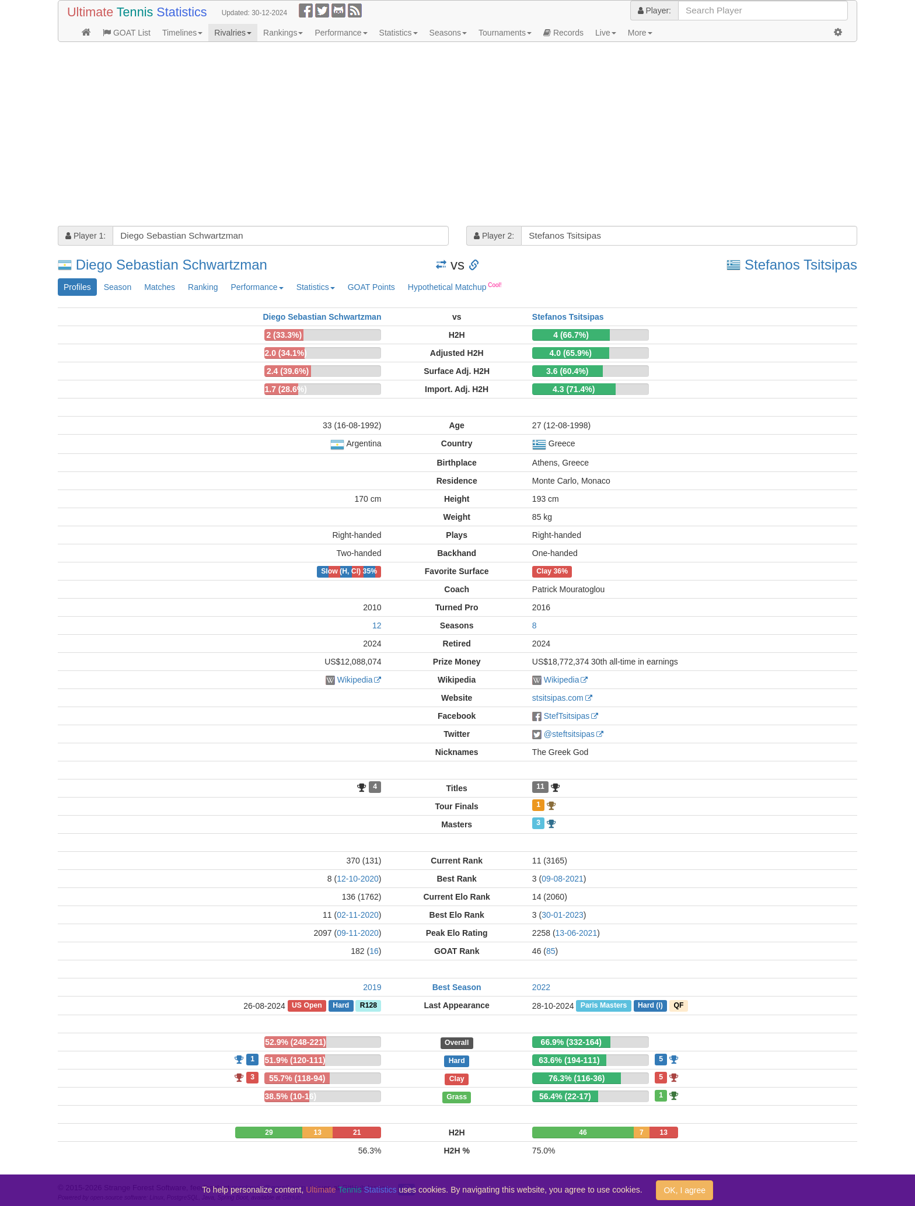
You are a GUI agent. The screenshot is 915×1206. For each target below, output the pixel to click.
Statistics (398, 32)
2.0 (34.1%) (285, 353)
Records (563, 32)
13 (318, 1132)
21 (357, 1132)
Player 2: (494, 235)
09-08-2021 (563, 878)
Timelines (182, 32)
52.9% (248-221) (295, 1042)
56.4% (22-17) (565, 1096)
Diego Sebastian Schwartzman (171, 264)
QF (678, 1006)
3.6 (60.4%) (567, 371)
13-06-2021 (577, 933)
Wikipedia (355, 679)
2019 (372, 987)
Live (605, 32)
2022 (541, 987)
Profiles (77, 287)
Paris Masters (604, 1006)
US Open (307, 1006)
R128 (368, 1006)
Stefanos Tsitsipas (801, 264)
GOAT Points (371, 287)
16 (374, 951)
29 (269, 1132)
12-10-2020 (358, 878)
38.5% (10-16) (290, 1096)
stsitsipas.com (558, 697)
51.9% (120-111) (294, 1060)
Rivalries (233, 32)
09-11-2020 (358, 933)
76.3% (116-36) (577, 1078)
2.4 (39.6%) (288, 371)
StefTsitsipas (567, 716)
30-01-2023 (563, 915)
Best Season (456, 987)
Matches (159, 287)
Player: (654, 10)
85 (551, 951)
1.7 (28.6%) (285, 389)
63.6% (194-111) (569, 1060)
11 (540, 787)
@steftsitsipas (569, 734)
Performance (341, 32)
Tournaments (505, 32)
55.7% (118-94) (297, 1078)
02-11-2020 (358, 915)
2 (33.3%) (284, 335)
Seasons (448, 32)
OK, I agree (684, 1190)
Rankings (283, 32)
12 (377, 625)
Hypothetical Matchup (455, 286)
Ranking (203, 287)
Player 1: (85, 235)
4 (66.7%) (571, 335)
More (640, 32)
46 (582, 1132)
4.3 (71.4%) (574, 389)
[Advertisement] (408, 135)
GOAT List (127, 32)
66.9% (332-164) (571, 1042)
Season (117, 287)
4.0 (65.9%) (571, 353)
